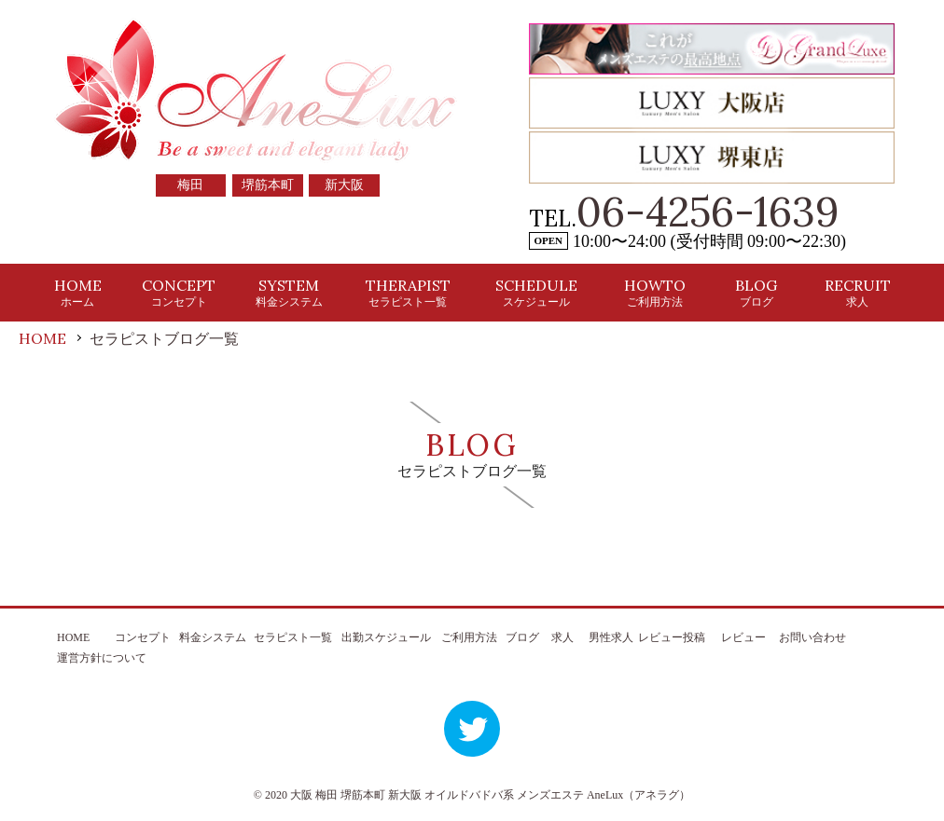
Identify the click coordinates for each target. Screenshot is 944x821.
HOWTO (655, 292)
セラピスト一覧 (293, 637)
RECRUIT (858, 292)
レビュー (743, 637)
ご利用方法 (469, 637)
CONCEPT (178, 292)
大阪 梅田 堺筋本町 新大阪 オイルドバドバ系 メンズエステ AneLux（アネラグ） (490, 794)
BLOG (756, 292)
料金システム (212, 637)
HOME (78, 292)
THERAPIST (408, 292)
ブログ (522, 637)
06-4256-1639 (708, 211)
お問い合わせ (812, 637)
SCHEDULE (536, 292)
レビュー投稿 (671, 637)
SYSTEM (289, 292)
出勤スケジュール (386, 637)
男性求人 (611, 637)
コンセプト (143, 637)
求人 (562, 637)
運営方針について (101, 657)
